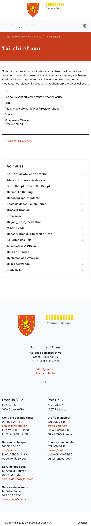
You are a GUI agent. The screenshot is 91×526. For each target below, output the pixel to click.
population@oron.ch (14, 426)
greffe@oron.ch (57, 426)
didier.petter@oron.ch (15, 499)
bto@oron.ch (10, 450)
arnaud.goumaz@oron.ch (17, 479)
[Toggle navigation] (85, 25)
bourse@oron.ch (58, 450)
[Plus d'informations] (45, 382)
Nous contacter (45, 373)
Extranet (80, 522)
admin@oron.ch (45, 369)
